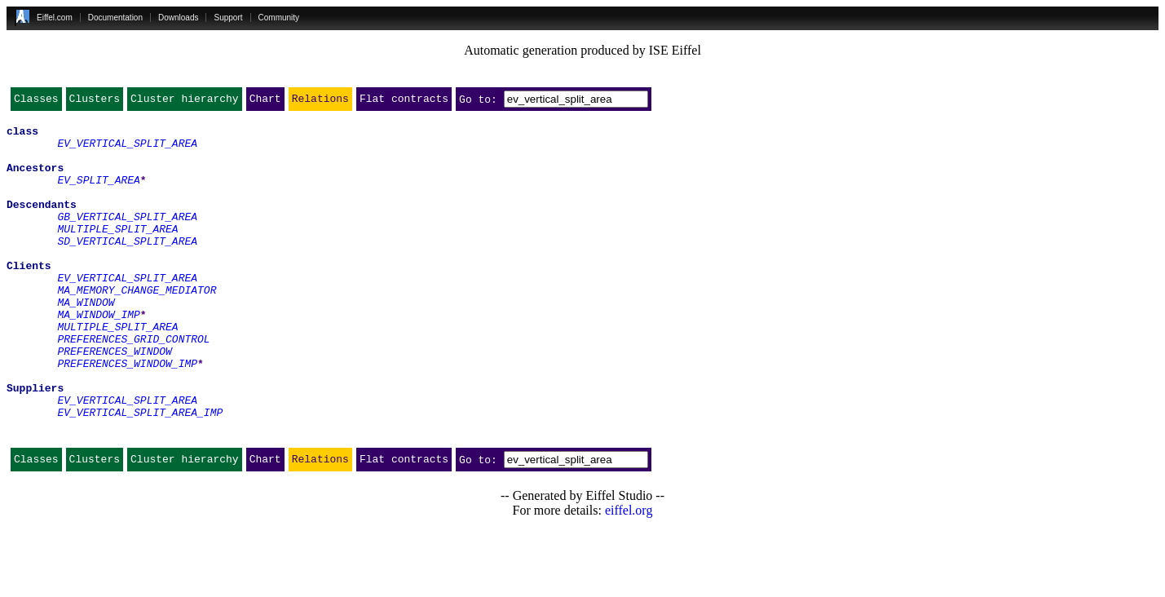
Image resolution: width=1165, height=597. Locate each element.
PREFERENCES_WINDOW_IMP (127, 414)
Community (279, 17)
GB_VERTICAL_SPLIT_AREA (127, 238)
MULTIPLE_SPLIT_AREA (117, 252)
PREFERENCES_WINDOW (114, 399)
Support (228, 17)
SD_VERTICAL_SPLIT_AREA (127, 267)
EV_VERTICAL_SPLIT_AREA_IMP (140, 473)
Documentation (115, 17)
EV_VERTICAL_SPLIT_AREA (127, 150)
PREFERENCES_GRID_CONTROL (133, 385)
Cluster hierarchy (184, 102)
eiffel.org (629, 576)
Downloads (178, 17)
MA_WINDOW (85, 341)
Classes (36, 102)
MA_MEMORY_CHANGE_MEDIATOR (136, 326)
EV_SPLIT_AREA (98, 194)
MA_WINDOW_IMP (98, 355)
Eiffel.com (55, 17)
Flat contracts (404, 102)
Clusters (94, 102)
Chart (265, 102)
